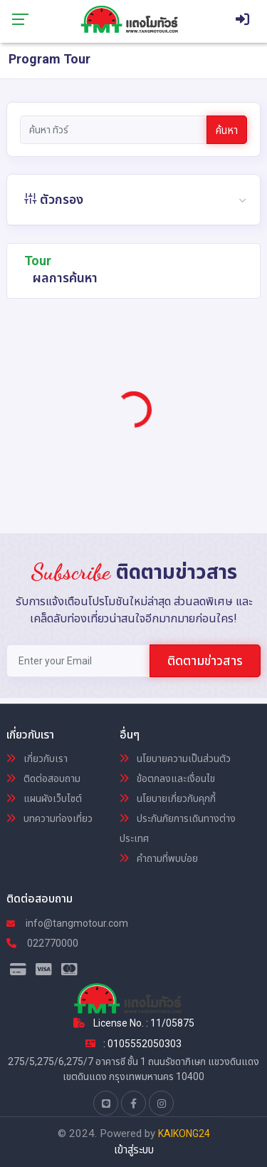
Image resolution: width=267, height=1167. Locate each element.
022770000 (42, 943)
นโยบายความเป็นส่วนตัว (175, 758)
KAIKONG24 (184, 1133)
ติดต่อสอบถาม (43, 778)
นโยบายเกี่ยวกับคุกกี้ (168, 798)
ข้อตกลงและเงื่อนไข (167, 778)
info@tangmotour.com (67, 923)
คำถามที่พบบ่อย (159, 858)
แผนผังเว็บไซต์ (44, 798)
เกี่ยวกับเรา (37, 758)
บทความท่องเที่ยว (49, 818)
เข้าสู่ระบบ (134, 1149)
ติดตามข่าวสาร (205, 660)
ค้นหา (227, 130)
